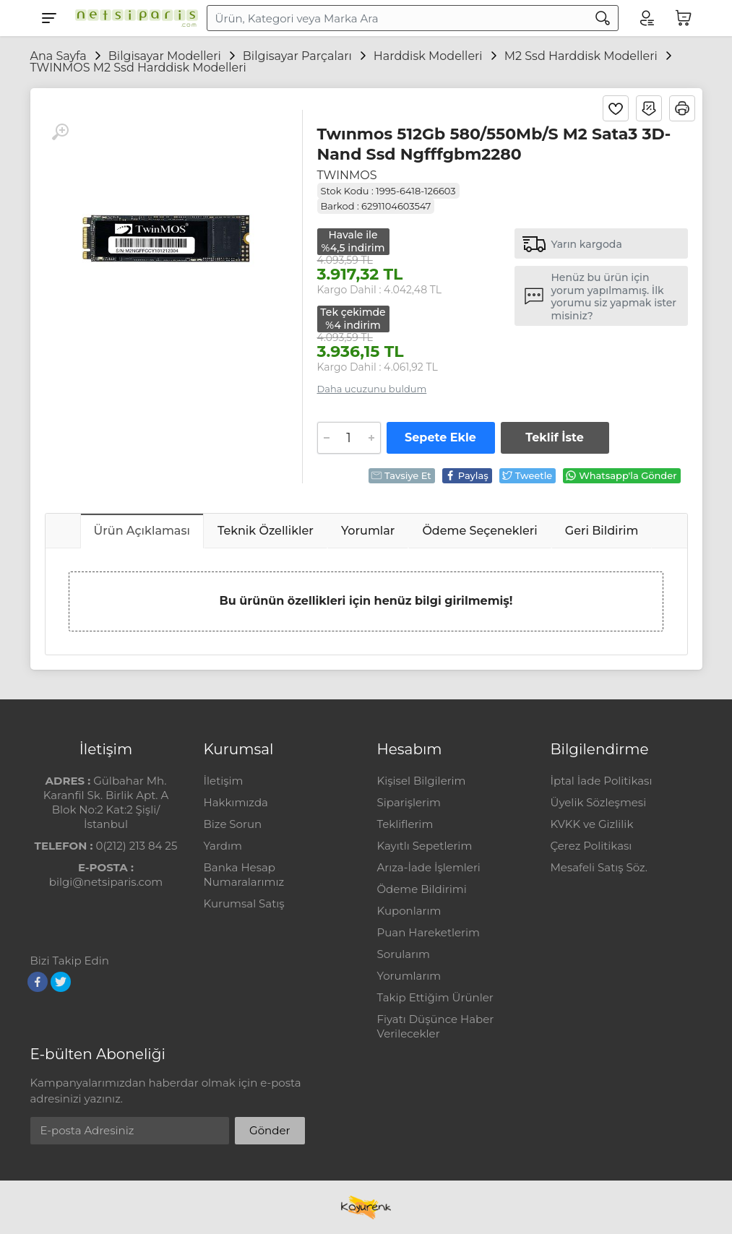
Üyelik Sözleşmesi (599, 802)
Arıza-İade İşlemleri (429, 867)
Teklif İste (554, 437)
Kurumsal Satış (244, 903)
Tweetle (527, 475)
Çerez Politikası (591, 846)
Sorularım (403, 954)
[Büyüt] (60, 132)
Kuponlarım (409, 911)
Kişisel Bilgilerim (421, 781)
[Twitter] (61, 982)
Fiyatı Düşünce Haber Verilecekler (435, 1026)
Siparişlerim (409, 802)
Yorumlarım (409, 976)
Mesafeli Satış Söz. (599, 867)
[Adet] (349, 438)
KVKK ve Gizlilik (592, 824)
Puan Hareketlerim (428, 932)
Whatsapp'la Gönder (620, 475)
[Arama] (602, 18)
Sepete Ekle (440, 437)
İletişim (224, 781)
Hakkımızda (236, 802)
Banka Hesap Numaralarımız (244, 874)
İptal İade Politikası (602, 781)
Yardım (223, 846)
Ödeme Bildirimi (422, 889)
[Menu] (49, 18)
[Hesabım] (646, 18)
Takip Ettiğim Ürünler (435, 997)
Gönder (269, 1130)
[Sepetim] (683, 18)
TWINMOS (347, 175)
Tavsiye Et (401, 475)
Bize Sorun (233, 824)
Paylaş (466, 475)
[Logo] (133, 18)
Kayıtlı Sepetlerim (425, 846)
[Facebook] (37, 982)
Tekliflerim (405, 824)
